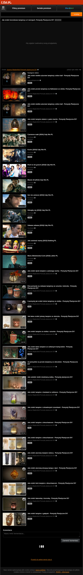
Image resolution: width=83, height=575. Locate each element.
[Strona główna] (6, 2)
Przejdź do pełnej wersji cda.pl (41, 559)
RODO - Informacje (62, 572)
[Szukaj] (35, 14)
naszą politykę (40, 570)
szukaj (76, 14)
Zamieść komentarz (70, 541)
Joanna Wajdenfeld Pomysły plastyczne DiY (22, 70)
